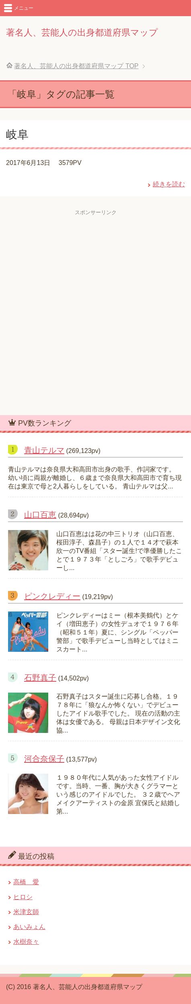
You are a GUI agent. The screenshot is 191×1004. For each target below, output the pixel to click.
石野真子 (40, 677)
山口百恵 (40, 514)
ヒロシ (23, 896)
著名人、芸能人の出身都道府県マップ (82, 32)
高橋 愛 (26, 882)
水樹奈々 (26, 941)
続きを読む (169, 184)
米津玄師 (26, 911)
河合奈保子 (44, 758)
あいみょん (29, 926)
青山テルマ (44, 450)
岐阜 (17, 134)
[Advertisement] (95, 312)
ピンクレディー (52, 596)
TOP (76, 66)
